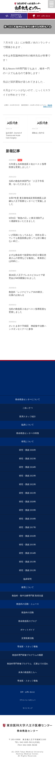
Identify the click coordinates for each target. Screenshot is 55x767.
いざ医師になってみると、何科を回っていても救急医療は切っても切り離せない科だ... (27, 238)
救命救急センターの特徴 (27, 433)
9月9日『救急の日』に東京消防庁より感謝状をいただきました (26, 219)
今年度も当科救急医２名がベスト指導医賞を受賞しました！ (27, 165)
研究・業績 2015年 (27, 545)
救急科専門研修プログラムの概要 (13, 16)
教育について (27, 587)
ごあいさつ (27, 408)
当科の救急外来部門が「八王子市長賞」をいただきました (26, 182)
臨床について (27, 425)
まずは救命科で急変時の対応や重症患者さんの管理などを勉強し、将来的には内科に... (27, 258)
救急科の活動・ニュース (27, 604)
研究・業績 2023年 (27, 476)
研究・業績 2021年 (27, 493)
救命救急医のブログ (47, 105)
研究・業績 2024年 (27, 467)
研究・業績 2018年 (27, 519)
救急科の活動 (27, 612)
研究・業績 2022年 (27, 484)
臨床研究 (27, 579)
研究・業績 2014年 (27, 553)
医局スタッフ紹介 (27, 416)
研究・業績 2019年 (27, 510)
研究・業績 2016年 (27, 536)
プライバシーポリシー (28, 700)
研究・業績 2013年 (27, 562)
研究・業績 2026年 (27, 450)
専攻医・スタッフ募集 (27, 646)
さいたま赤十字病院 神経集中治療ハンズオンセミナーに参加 (27, 327)
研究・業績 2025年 (27, 459)
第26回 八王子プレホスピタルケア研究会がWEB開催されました (27, 276)
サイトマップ (27, 708)
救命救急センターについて (27, 399)
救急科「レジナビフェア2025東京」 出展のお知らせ (26, 293)
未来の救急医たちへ (27, 672)
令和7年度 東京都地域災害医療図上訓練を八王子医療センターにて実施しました (27, 201)
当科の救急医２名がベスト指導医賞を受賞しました (27, 310)
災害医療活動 (27, 638)
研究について (27, 441)
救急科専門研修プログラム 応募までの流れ (27, 664)
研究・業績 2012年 (27, 570)
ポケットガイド (27, 630)
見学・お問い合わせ (41, 15)
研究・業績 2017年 (27, 527)
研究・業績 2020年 (27, 502)
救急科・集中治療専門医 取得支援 (27, 596)
